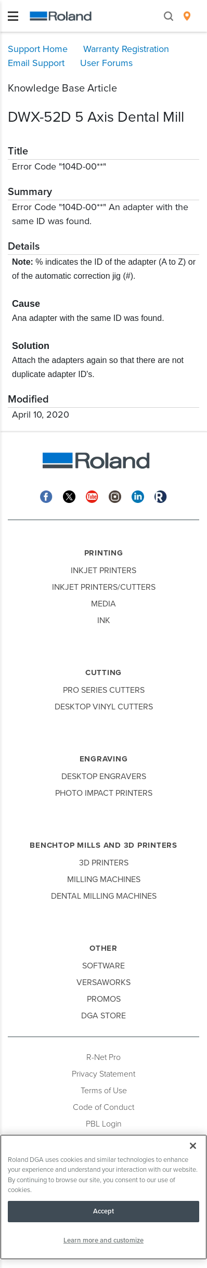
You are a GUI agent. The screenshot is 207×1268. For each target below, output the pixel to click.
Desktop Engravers (103, 776)
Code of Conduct (103, 1107)
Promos (104, 999)
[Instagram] (115, 496)
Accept (103, 1211)
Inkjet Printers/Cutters (104, 587)
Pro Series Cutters (104, 690)
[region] (103, 1197)
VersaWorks (103, 982)
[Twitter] (69, 496)
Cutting (103, 672)
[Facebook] (46, 496)
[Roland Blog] (160, 496)
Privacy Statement (103, 1074)
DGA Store (103, 1016)
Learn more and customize (103, 1240)
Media (103, 604)
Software (103, 966)
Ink (103, 620)
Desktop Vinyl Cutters (104, 707)
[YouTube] (92, 496)
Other (103, 948)
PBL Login (104, 1124)
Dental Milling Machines (104, 896)
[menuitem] (187, 16)
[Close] (193, 1145)
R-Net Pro (103, 1057)
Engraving (104, 759)
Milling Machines (103, 879)
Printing (103, 553)
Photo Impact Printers (103, 793)
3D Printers (103, 863)
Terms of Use (104, 1090)
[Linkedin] (138, 496)
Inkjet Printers (103, 570)
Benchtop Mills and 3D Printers (103, 845)
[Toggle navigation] (13, 16)
